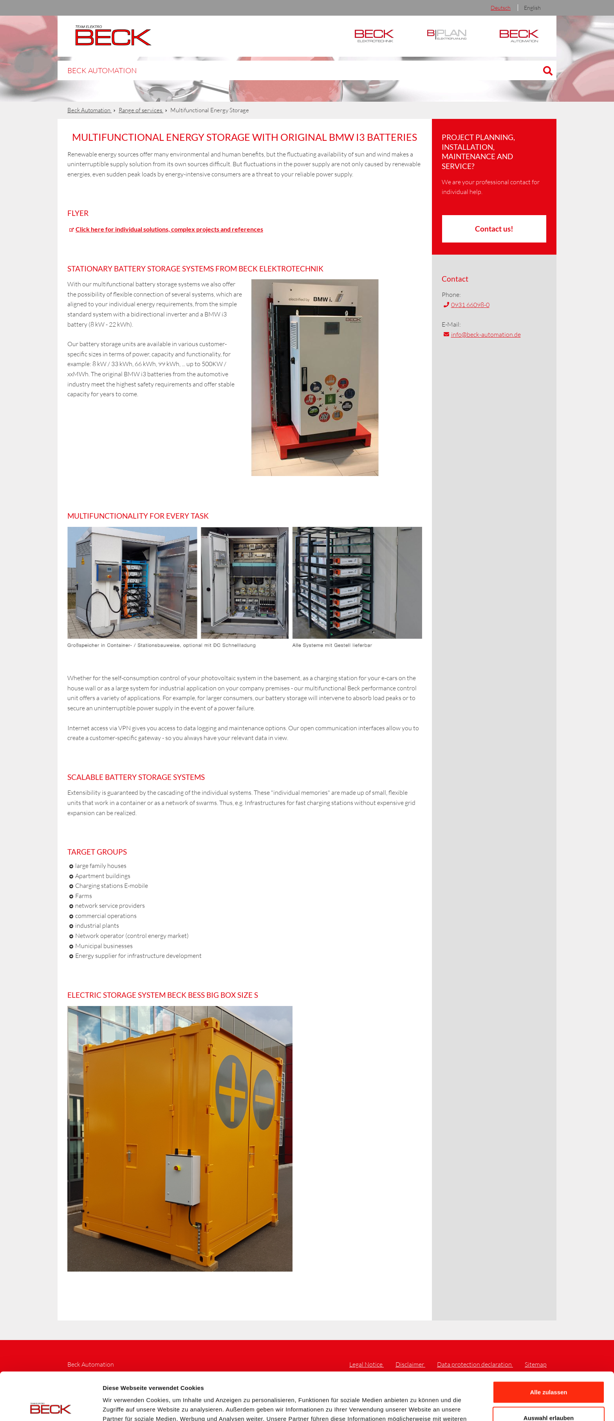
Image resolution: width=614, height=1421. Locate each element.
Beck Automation (95, 70)
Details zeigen (416, 1405)
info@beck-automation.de (486, 334)
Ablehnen (548, 1395)
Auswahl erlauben (549, 1370)
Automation (519, 36)
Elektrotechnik (374, 36)
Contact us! (494, 228)
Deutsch (501, 7)
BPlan (446, 36)
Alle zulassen (548, 1344)
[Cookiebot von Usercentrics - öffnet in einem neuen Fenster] (50, 1406)
